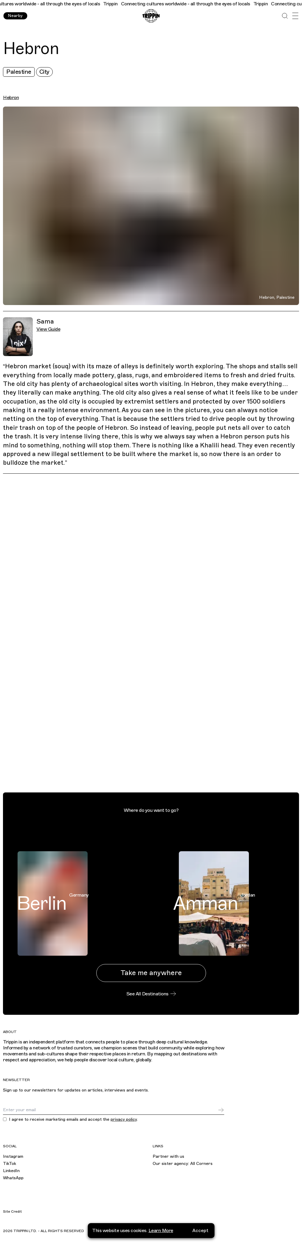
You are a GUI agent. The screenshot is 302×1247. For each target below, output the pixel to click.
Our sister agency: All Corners (183, 1163)
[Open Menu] (295, 16)
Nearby (15, 15)
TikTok (9, 1163)
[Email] (110, 1110)
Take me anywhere (151, 973)
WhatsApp (13, 1177)
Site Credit (12, 1211)
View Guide (48, 329)
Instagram (13, 1156)
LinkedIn (11, 1170)
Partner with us (168, 1156)
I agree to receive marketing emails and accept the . (73, 1119)
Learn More (160, 1229)
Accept (200, 1229)
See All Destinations (151, 994)
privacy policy (124, 1119)
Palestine (18, 72)
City (44, 72)
